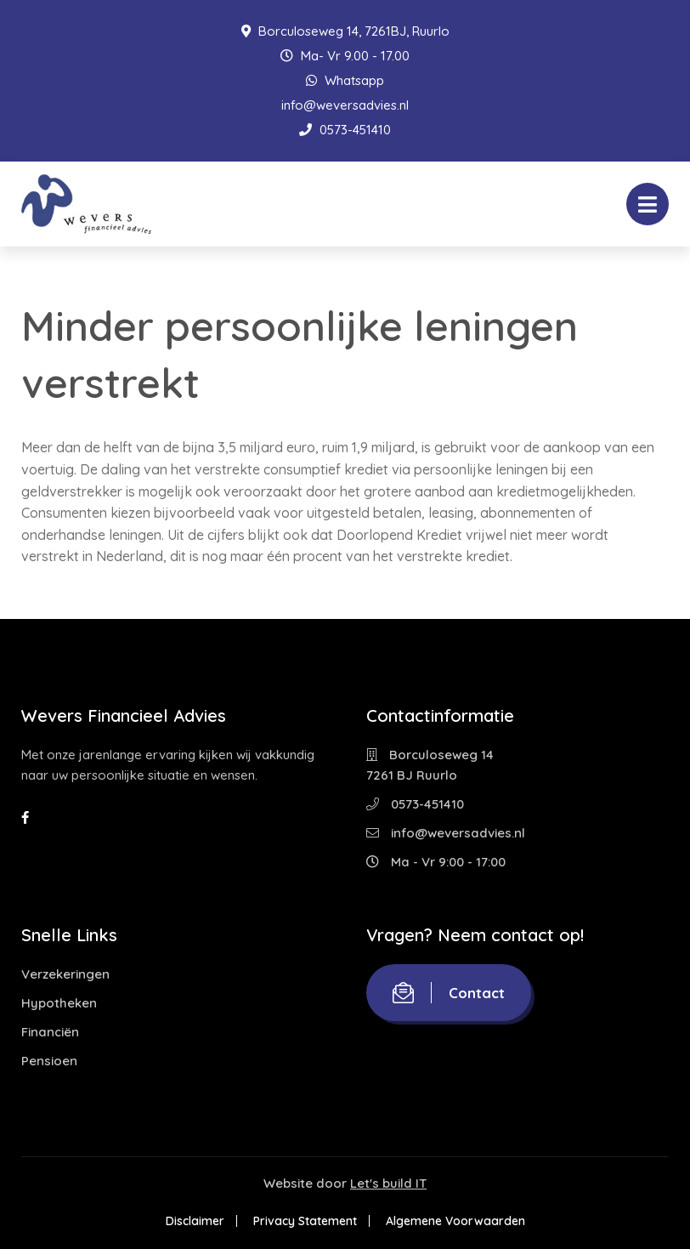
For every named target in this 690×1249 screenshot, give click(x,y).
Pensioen (49, 1061)
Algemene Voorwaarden (455, 1221)
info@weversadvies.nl (345, 105)
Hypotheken (59, 1003)
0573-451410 (345, 130)
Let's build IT (388, 1183)
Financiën (50, 1032)
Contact (449, 992)
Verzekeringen (65, 974)
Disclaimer (195, 1221)
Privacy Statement (305, 1221)
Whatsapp (345, 80)
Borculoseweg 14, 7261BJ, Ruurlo (345, 31)
